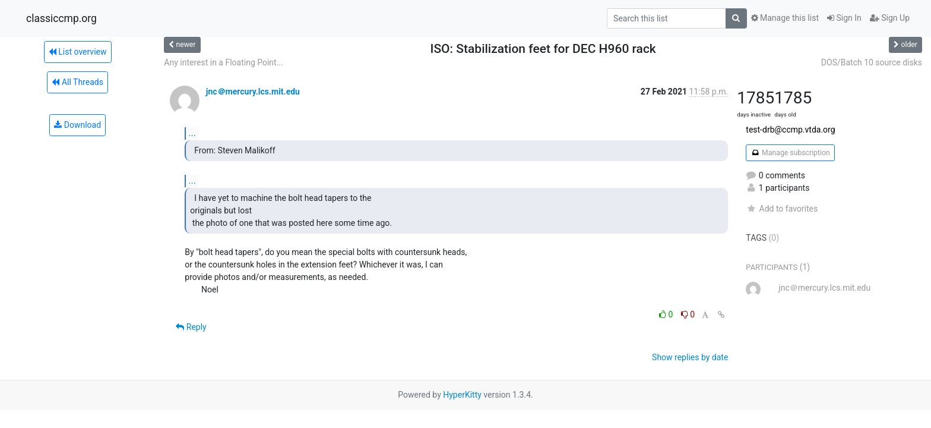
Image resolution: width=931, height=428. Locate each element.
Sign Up (890, 18)
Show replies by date (690, 357)
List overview (78, 51)
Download (77, 125)
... (192, 133)
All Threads (77, 82)
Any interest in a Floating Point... (223, 62)
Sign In (844, 18)
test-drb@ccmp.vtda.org (790, 129)
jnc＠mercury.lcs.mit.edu (253, 91)
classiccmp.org (61, 18)
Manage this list (785, 18)
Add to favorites (782, 208)
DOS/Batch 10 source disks (871, 62)
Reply (191, 327)
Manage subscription (789, 153)
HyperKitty (462, 394)
